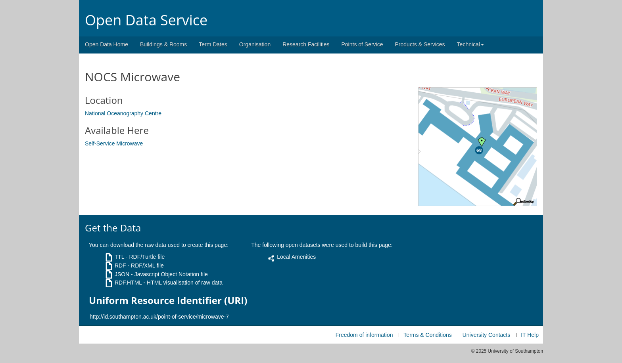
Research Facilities (305, 44)
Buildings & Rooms (163, 44)
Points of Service (362, 44)
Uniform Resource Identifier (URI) (168, 300)
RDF (120, 265)
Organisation (255, 44)
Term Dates (213, 44)
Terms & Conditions (427, 335)
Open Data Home (106, 44)
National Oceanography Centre (123, 113)
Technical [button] (470, 44)
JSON (122, 274)
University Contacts (487, 335)
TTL (119, 257)
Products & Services (420, 44)
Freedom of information (364, 335)
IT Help (530, 335)
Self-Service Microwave (114, 143)
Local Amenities (296, 257)
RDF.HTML (128, 282)
